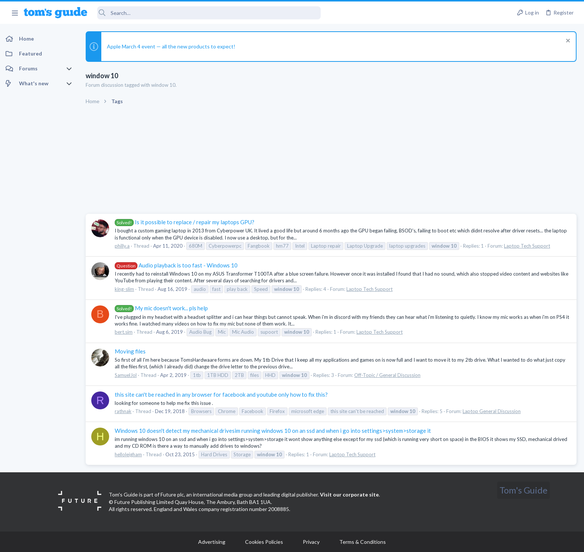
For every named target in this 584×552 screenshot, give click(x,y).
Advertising (211, 542)
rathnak (123, 411)
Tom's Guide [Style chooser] (523, 490)
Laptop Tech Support (527, 246)
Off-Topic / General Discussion (387, 375)
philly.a (122, 246)
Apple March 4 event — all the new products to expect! (171, 46)
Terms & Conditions (362, 542)
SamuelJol (126, 375)
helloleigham (128, 454)
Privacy (311, 542)
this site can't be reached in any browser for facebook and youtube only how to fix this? (221, 394)
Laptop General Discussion (492, 411)
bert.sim (124, 332)
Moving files (130, 351)
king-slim (124, 289)
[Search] (209, 12)
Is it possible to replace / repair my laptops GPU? (184, 222)
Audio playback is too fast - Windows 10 (176, 265)
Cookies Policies (264, 542)
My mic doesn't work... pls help (161, 308)
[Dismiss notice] (567, 41)
